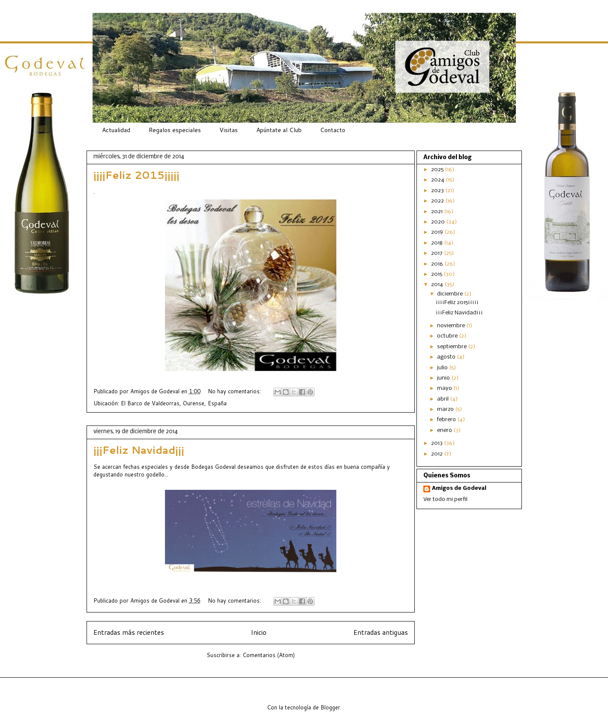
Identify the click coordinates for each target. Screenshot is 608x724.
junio (444, 378)
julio (443, 368)
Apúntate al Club (279, 130)
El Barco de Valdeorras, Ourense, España (174, 403)
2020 (438, 222)
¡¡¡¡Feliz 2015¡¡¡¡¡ (136, 175)
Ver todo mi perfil (445, 499)
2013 (437, 443)
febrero (447, 419)
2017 (437, 253)
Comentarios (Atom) (269, 655)
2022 (438, 201)
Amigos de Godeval (155, 391)
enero (445, 430)
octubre (448, 336)
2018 (437, 243)
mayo (445, 388)
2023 (438, 190)
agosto (447, 357)
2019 (437, 232)
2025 (438, 169)
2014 (437, 284)
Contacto (332, 130)
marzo (446, 409)
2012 (437, 454)
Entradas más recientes (128, 632)
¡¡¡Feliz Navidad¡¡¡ (138, 450)
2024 (438, 180)
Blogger (330, 707)
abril (443, 399)
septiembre (452, 347)
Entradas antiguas (380, 632)
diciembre (450, 294)
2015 (437, 274)
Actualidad (116, 130)
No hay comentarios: (235, 391)
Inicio (259, 632)
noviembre (451, 326)
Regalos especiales (175, 130)
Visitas (228, 130)
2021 (437, 211)
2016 (437, 264)
